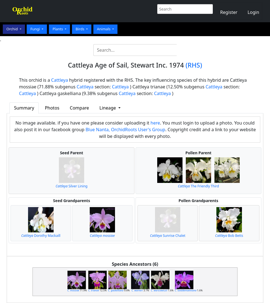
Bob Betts (229, 235)
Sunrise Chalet (167, 235)
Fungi (35, 28)
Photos (52, 108)
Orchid (12, 28)
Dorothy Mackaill (40, 235)
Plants (58, 28)
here (155, 123)
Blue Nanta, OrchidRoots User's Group (125, 129)
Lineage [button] (108, 108)
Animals (104, 28)
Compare (79, 108)
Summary (24, 108)
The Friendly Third (198, 186)
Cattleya (59, 80)
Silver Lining (72, 186)
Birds (80, 28)
